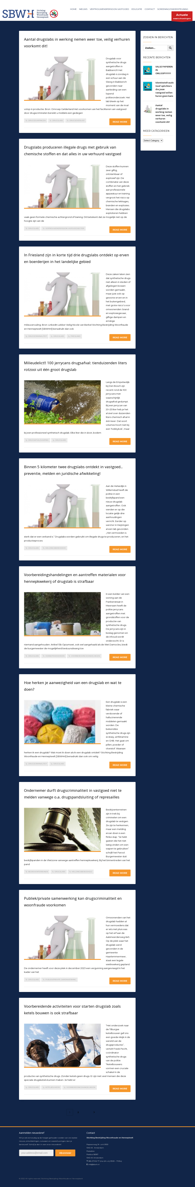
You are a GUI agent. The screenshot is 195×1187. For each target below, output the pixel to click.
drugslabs (57, 120)
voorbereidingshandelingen (85, 656)
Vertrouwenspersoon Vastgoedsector (64, 228)
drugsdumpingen (37, 120)
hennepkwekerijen (54, 656)
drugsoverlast (76, 120)
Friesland (75, 336)
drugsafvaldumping (38, 440)
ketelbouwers (52, 1087)
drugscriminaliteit (37, 336)
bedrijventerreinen (38, 872)
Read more (120, 121)
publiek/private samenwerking (60, 979)
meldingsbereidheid (55, 548)
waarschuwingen (181, 17)
